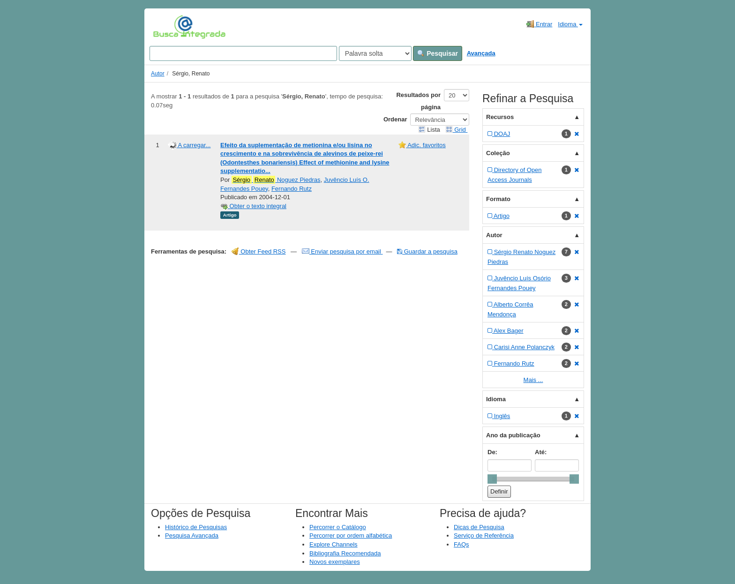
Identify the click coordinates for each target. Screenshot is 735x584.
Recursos (500, 116)
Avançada (481, 53)
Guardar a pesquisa (427, 251)
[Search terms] (243, 53)
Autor (158, 73)
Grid (456, 129)
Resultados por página (418, 101)
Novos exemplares (334, 561)
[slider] (492, 479)
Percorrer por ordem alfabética (350, 535)
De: (492, 452)
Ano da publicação (513, 435)
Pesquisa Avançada (191, 535)
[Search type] (375, 53)
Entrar (539, 24)
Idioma (570, 24)
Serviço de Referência (484, 535)
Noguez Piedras (276, 180)
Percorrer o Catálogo (337, 527)
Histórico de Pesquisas (196, 527)
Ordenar (395, 119)
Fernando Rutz (291, 188)
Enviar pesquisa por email (342, 251)
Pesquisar (437, 53)
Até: (541, 452)
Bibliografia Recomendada (345, 553)
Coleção (498, 153)
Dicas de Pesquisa (479, 527)
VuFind (167, 27)
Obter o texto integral (253, 206)
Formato (498, 198)
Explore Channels (333, 544)
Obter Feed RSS (259, 251)
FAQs (461, 544)
